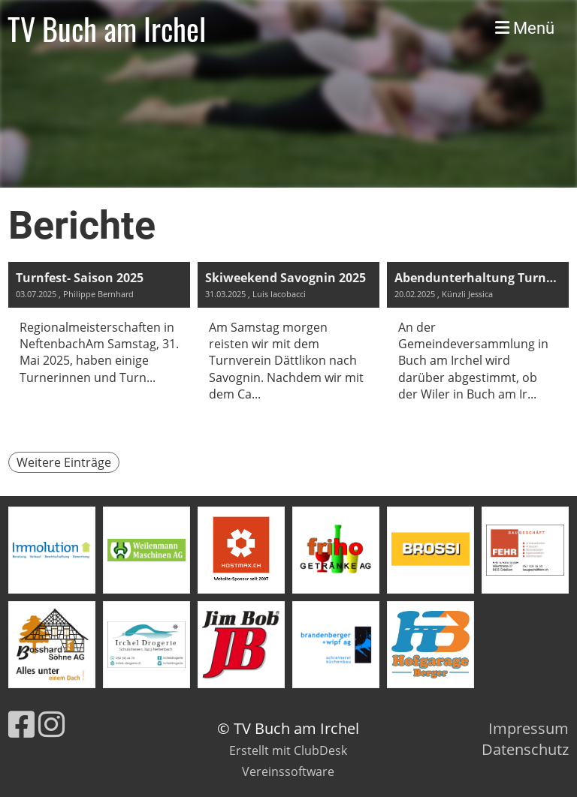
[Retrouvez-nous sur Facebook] (21, 723)
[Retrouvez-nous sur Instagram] (51, 723)
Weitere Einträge (64, 462)
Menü (524, 28)
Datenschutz (525, 749)
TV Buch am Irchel (107, 29)
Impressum (528, 728)
